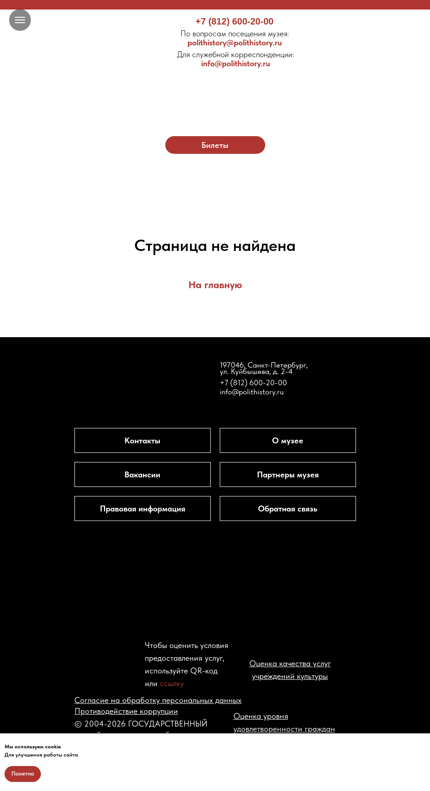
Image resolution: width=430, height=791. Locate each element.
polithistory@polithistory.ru (234, 38)
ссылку (172, 683)
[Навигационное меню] (20, 20)
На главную (215, 284)
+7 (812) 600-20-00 (235, 21)
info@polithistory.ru (235, 58)
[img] (215, 89)
